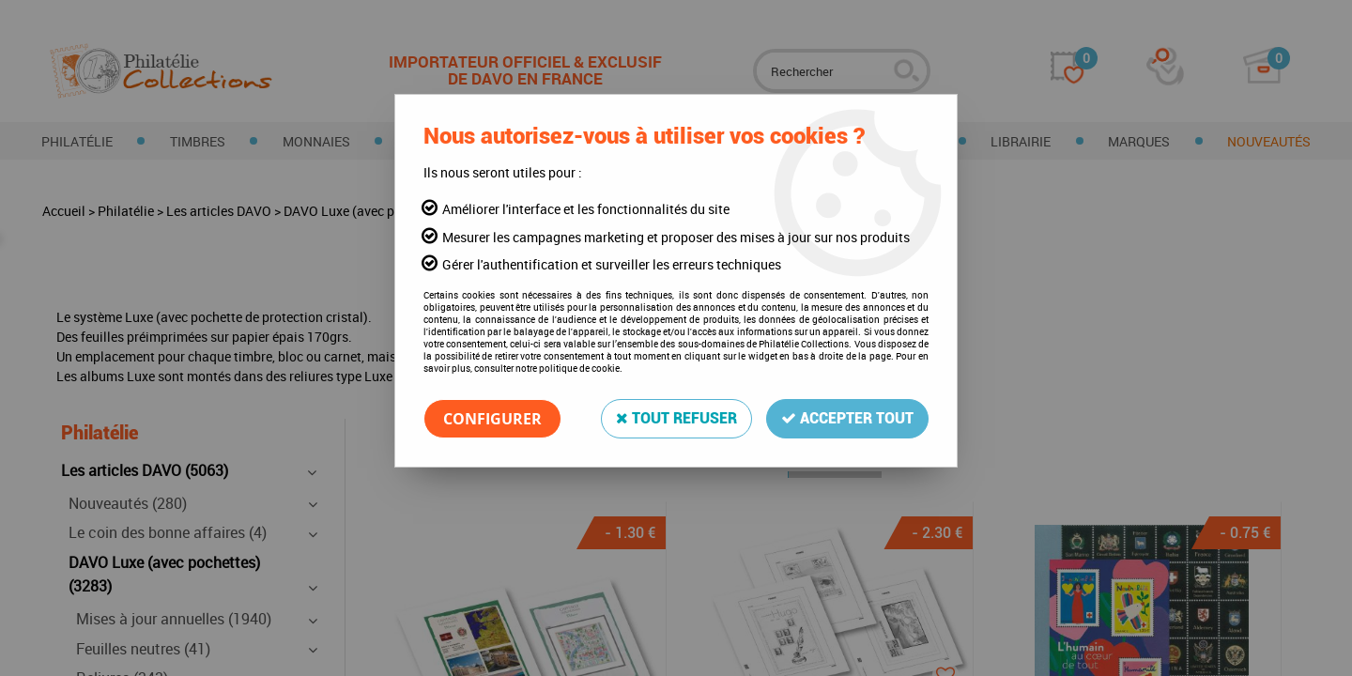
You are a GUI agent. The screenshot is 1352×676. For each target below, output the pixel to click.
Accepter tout (847, 418)
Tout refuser (676, 418)
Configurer (492, 418)
